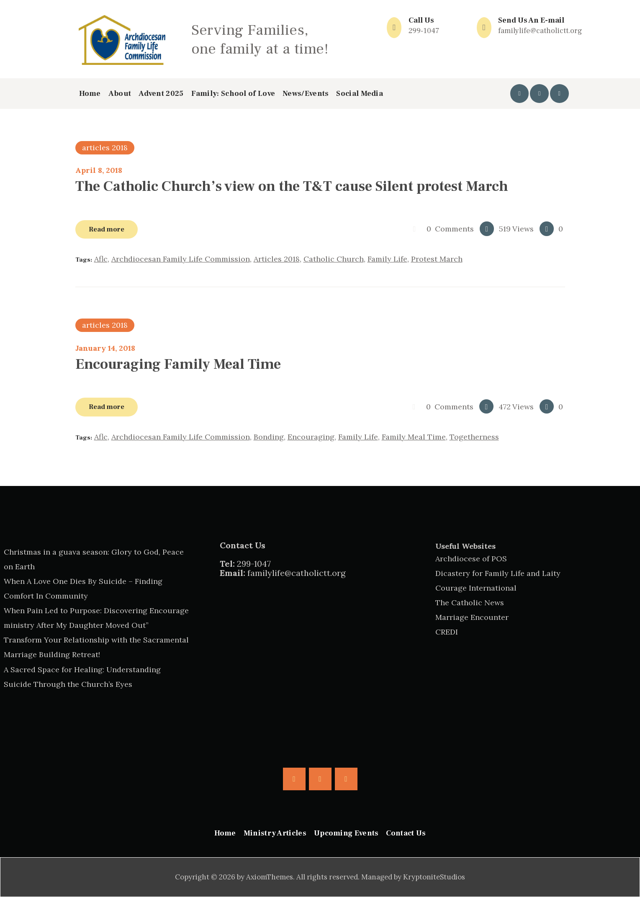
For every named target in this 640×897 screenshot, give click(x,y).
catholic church (333, 259)
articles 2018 (105, 147)
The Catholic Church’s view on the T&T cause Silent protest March (291, 186)
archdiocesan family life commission (180, 259)
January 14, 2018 (105, 348)
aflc (101, 259)
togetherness (474, 437)
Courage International (476, 588)
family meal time (414, 437)
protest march (437, 259)
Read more (106, 229)
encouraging (311, 437)
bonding (269, 437)
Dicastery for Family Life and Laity (497, 573)
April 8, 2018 (98, 170)
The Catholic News (469, 602)
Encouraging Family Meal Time (178, 364)
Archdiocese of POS (471, 558)
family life (387, 259)
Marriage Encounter (472, 617)
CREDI (446, 632)
